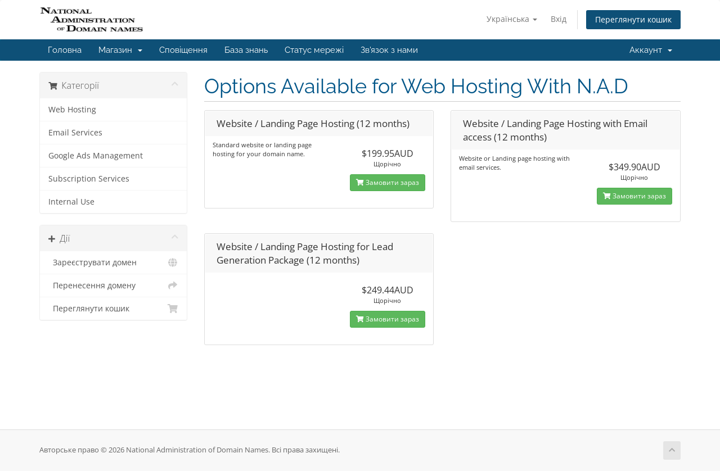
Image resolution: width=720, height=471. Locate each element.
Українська (512, 18)
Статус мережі (314, 50)
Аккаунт (650, 50)
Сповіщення (183, 50)
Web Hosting (72, 110)
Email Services (75, 133)
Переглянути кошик (633, 19)
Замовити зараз (387, 182)
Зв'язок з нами (389, 50)
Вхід (558, 18)
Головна (65, 50)
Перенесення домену (113, 285)
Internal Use (71, 202)
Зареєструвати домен (113, 262)
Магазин (120, 50)
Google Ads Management (95, 156)
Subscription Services (88, 179)
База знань (246, 50)
